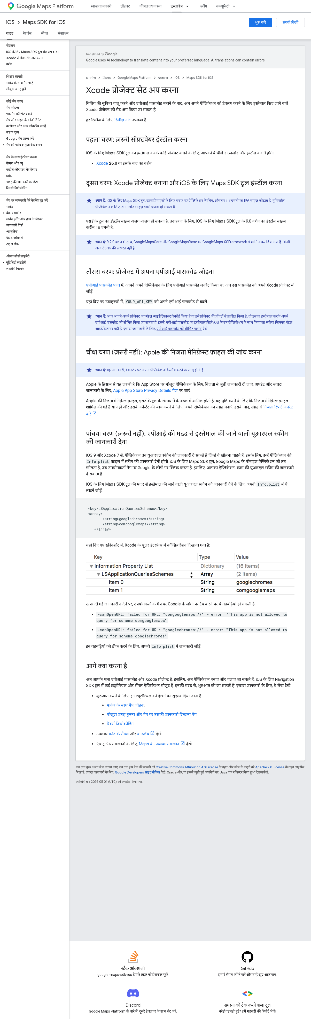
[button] (33, 145)
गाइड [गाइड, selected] (9, 33)
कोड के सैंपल (119, 733)
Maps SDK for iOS (44, 22)
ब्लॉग (203, 6)
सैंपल (44, 33)
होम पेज (91, 78)
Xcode (102, 163)
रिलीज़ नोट (122, 119)
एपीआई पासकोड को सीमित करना (179, 329)
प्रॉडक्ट (125, 6)
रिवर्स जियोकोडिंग (120, 723)
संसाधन (63, 33)
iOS (10, 22)
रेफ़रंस (27, 33)
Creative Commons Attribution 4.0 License (187, 767)
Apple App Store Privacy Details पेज (145, 390)
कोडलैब (143, 733)
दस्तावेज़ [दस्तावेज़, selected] (177, 6)
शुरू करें (260, 22)
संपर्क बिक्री (290, 22)
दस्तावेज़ (163, 78)
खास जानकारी (101, 6)
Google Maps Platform (134, 78)
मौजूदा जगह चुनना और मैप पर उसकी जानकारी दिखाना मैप (152, 714)
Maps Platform (45, 6)
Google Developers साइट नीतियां (137, 772)
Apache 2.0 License (269, 767)
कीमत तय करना (150, 6)
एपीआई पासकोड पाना (103, 285)
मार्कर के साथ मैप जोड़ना (125, 705)
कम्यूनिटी (222, 6)
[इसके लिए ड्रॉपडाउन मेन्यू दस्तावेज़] (189, 6)
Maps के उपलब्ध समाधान (159, 743)
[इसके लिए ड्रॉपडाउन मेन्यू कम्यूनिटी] (235, 6)
